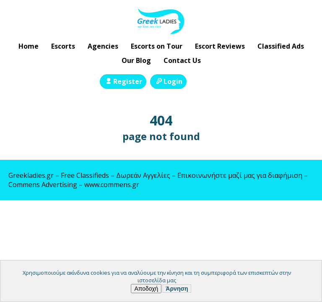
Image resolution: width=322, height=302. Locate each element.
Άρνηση (177, 288)
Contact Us (182, 60)
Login (168, 81)
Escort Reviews (220, 46)
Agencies (103, 46)
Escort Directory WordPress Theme (301, 216)
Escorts (63, 46)
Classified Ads (280, 46)
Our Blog (136, 60)
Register (123, 81)
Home (28, 46)
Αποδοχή (146, 288)
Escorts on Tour (156, 46)
